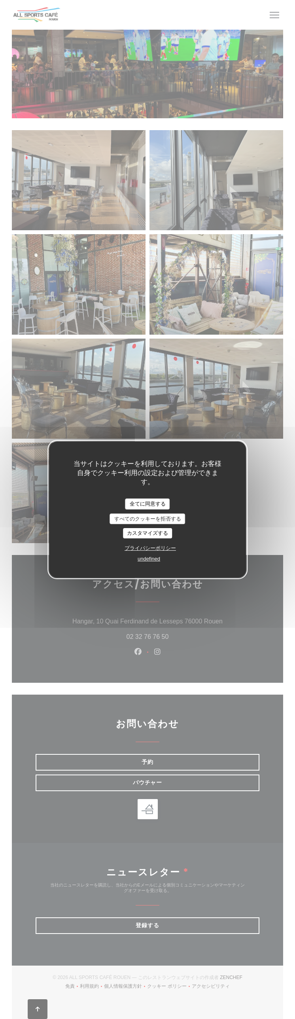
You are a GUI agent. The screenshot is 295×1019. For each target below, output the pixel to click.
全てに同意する (148, 504)
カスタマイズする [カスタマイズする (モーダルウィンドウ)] (147, 533)
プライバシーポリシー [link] (150, 548)
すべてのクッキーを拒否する (147, 519)
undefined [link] (149, 559)
